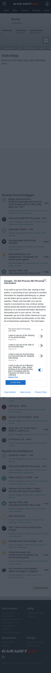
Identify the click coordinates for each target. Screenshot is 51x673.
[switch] (40, 336)
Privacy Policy (41, 392)
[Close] (45, 281)
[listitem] (25, 330)
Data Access (25, 392)
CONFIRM (15, 382)
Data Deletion (10, 392)
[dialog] (25, 336)
